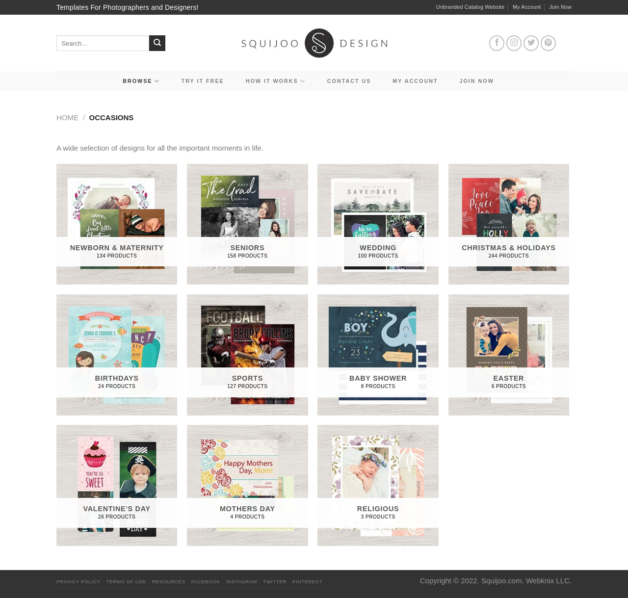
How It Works (276, 81)
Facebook (205, 581)
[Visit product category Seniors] (247, 224)
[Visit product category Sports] (247, 355)
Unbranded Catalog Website (470, 7)
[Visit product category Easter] (509, 355)
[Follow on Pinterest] (548, 43)
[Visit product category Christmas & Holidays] (509, 224)
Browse (141, 81)
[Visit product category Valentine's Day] (117, 485)
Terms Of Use (126, 581)
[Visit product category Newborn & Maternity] (117, 224)
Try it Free (203, 81)
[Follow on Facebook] (497, 43)
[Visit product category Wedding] (378, 224)
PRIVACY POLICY (78, 581)
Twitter (275, 581)
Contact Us (349, 81)
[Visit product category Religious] (378, 485)
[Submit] (157, 43)
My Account (527, 7)
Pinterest (307, 581)
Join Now (560, 7)
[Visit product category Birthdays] (117, 355)
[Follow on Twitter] (531, 43)
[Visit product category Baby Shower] (378, 355)
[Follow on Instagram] (514, 43)
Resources (168, 581)
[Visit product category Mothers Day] (247, 485)
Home (67, 117)
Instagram (241, 581)
